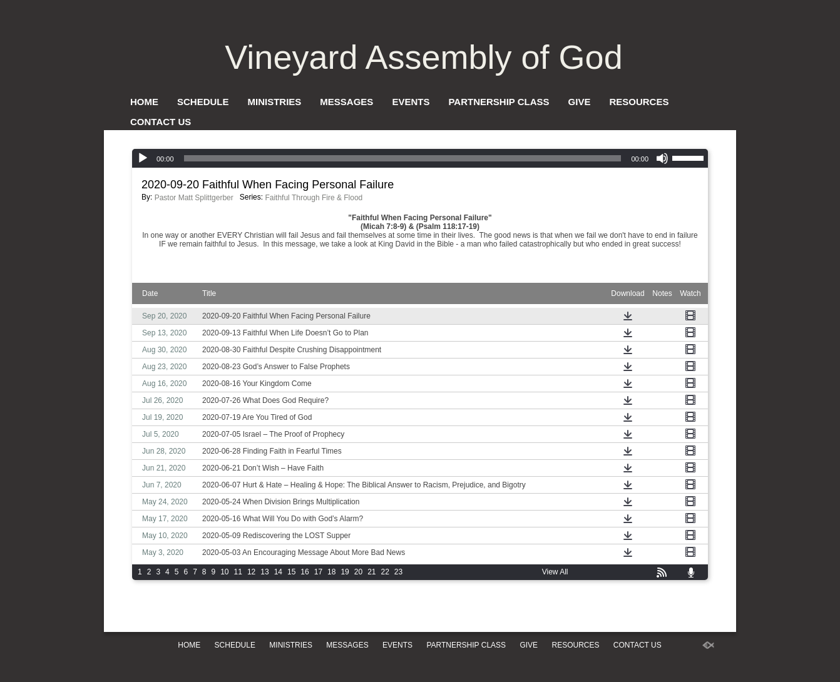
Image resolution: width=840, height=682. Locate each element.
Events (410, 101)
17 (318, 571)
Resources (638, 101)
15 (291, 571)
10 (224, 571)
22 (385, 571)
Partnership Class (498, 101)
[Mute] (662, 158)
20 (358, 571)
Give (579, 101)
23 (398, 571)
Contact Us (160, 121)
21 (371, 571)
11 (238, 571)
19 (345, 571)
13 (264, 571)
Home (144, 101)
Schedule (203, 101)
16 (304, 571)
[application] (420, 158)
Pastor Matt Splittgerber (194, 197)
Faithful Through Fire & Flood (313, 197)
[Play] (142, 158)
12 (251, 571)
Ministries (275, 101)
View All (555, 571)
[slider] (403, 158)
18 (331, 571)
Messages (346, 101)
